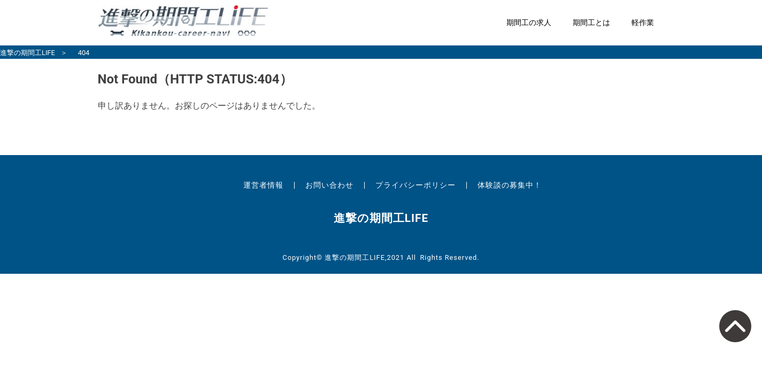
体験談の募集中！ (510, 185)
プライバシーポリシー (415, 185)
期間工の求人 (528, 22)
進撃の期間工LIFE (27, 53)
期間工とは (591, 22)
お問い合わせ (329, 185)
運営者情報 (263, 185)
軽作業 (643, 22)
